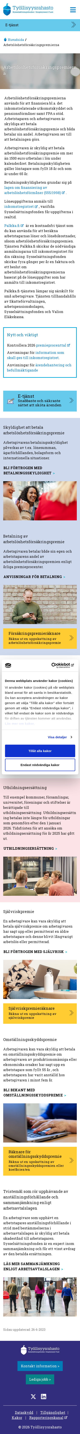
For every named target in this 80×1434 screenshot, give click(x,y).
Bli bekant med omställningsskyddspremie (33, 1092)
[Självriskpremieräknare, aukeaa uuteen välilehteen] (40, 1013)
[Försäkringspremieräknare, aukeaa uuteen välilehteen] (40, 638)
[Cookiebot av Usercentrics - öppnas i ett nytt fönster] (57, 665)
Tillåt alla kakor (39, 750)
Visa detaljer (57, 737)
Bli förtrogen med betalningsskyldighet (27, 470)
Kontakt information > (40, 1366)
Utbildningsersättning (28, 848)
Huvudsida (16, 40)
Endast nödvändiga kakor (40, 765)
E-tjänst (12, 25)
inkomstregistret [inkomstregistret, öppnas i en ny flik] (19, 206)
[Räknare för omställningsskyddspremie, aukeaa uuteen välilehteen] (40, 1161)
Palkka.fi (12, 225)
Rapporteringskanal (46, 1417)
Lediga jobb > (40, 1379)
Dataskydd (24, 1412)
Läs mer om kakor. (20, 723)
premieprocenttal (51, 345)
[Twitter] (33, 1396)
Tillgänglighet (52, 1412)
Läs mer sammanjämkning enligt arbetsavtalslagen (31, 1266)
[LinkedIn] (43, 1396)
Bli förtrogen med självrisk (33, 951)
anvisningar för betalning (32, 576)
